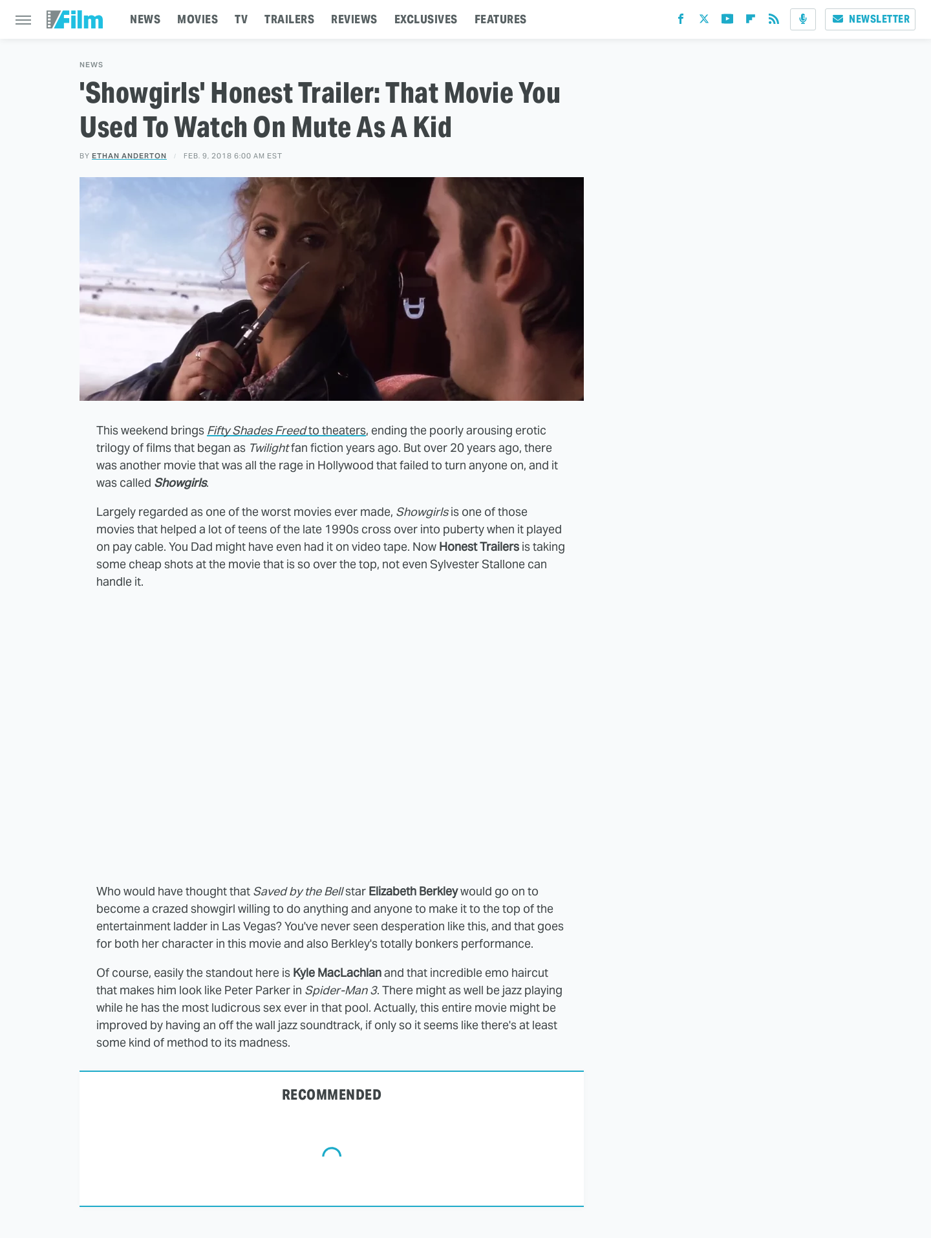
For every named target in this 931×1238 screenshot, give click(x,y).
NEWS (145, 19)
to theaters (286, 430)
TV (241, 19)
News (91, 65)
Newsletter (870, 19)
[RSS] (774, 21)
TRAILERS (289, 19)
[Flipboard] (751, 21)
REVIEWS (354, 19)
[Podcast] (803, 19)
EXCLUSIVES (426, 19)
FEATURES (501, 19)
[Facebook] (681, 21)
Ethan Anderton (129, 155)
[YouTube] (727, 21)
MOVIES (197, 19)
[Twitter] (704, 21)
